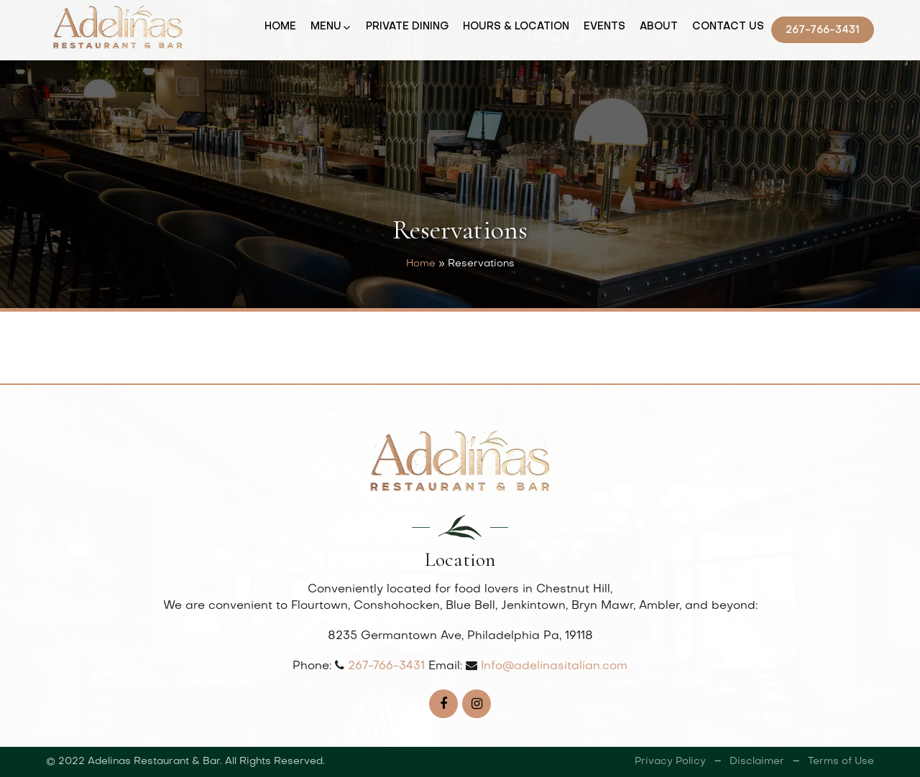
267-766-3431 (823, 30)
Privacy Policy (670, 761)
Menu (325, 27)
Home (280, 27)
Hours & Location (516, 27)
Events (604, 27)
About (659, 27)
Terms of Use (841, 761)
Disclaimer (757, 761)
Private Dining (407, 27)
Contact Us (728, 27)
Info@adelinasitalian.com (554, 666)
